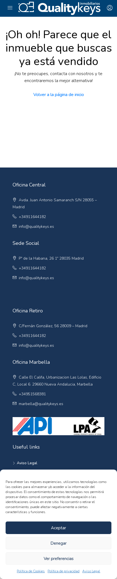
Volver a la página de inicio (58, 95)
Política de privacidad (63, 571)
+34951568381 (32, 394)
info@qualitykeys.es (36, 226)
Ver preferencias (59, 558)
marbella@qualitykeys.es (41, 403)
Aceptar (58, 528)
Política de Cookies (31, 571)
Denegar (58, 543)
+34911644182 (32, 216)
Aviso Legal (91, 571)
